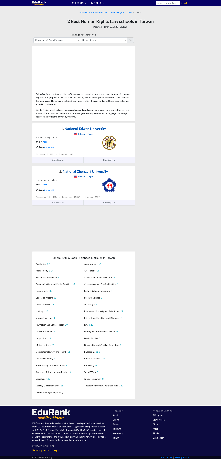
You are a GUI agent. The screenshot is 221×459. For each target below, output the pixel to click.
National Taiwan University (83, 129)
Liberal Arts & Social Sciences (93, 12)
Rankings (109, 159)
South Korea (159, 419)
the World (49, 147)
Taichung (117, 428)
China (155, 424)
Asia (130, 12)
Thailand (157, 433)
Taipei (116, 424)
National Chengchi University (83, 171)
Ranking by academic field (83, 34)
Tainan (116, 437)
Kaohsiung (118, 433)
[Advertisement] (56, 70)
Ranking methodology (45, 450)
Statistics (58, 159)
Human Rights (117, 12)
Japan (155, 428)
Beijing (116, 419)
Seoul (115, 415)
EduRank (124, 26)
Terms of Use (165, 457)
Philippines (158, 415)
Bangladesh (158, 437)
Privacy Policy (182, 457)
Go (130, 40)
